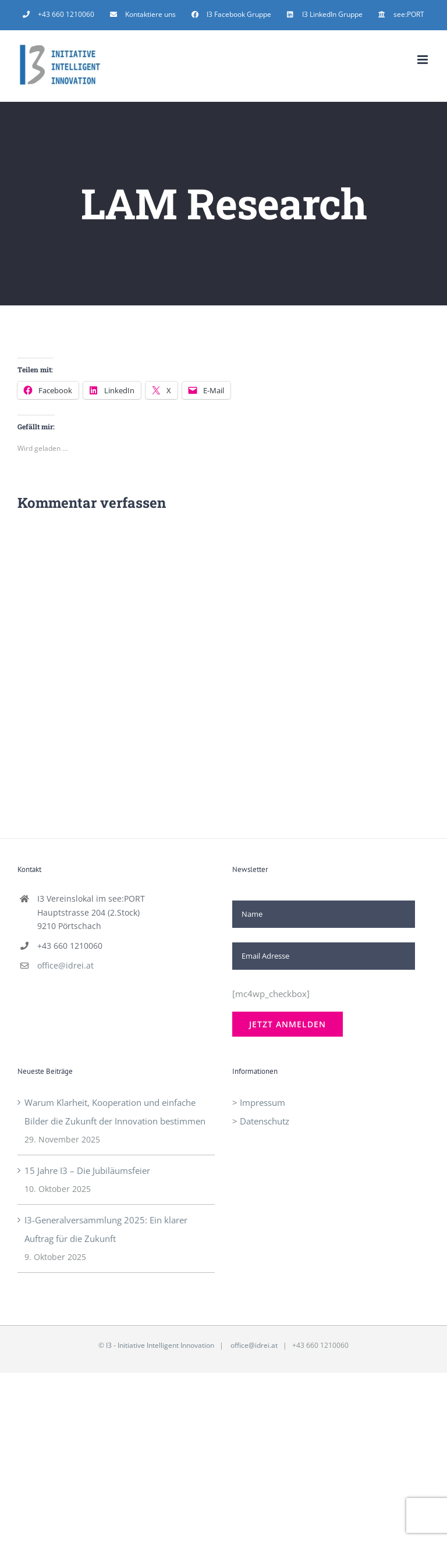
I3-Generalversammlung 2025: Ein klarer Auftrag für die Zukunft (105, 1229)
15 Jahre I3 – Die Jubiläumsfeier (87, 1170)
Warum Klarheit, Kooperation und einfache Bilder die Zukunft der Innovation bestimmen (114, 1112)
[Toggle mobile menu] (423, 60)
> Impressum (258, 1102)
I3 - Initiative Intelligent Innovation (160, 1345)
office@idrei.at (65, 965)
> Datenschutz (260, 1121)
